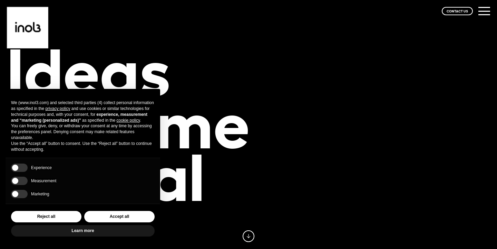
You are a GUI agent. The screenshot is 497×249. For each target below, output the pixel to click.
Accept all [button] (119, 216)
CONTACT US (457, 11)
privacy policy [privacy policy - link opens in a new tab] (57, 108)
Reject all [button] (46, 216)
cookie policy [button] (128, 120)
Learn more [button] (82, 230)
